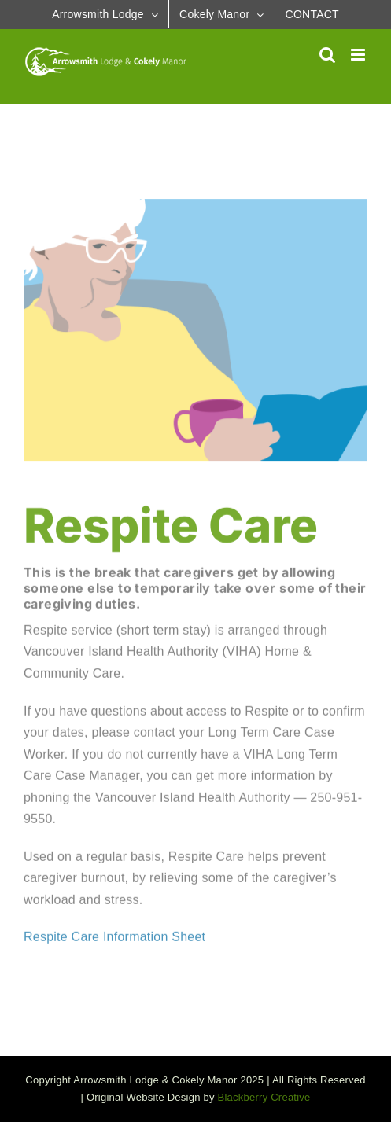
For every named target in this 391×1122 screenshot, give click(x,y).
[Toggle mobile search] (327, 54)
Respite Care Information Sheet (116, 937)
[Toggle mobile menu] (359, 54)
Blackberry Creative (264, 1097)
